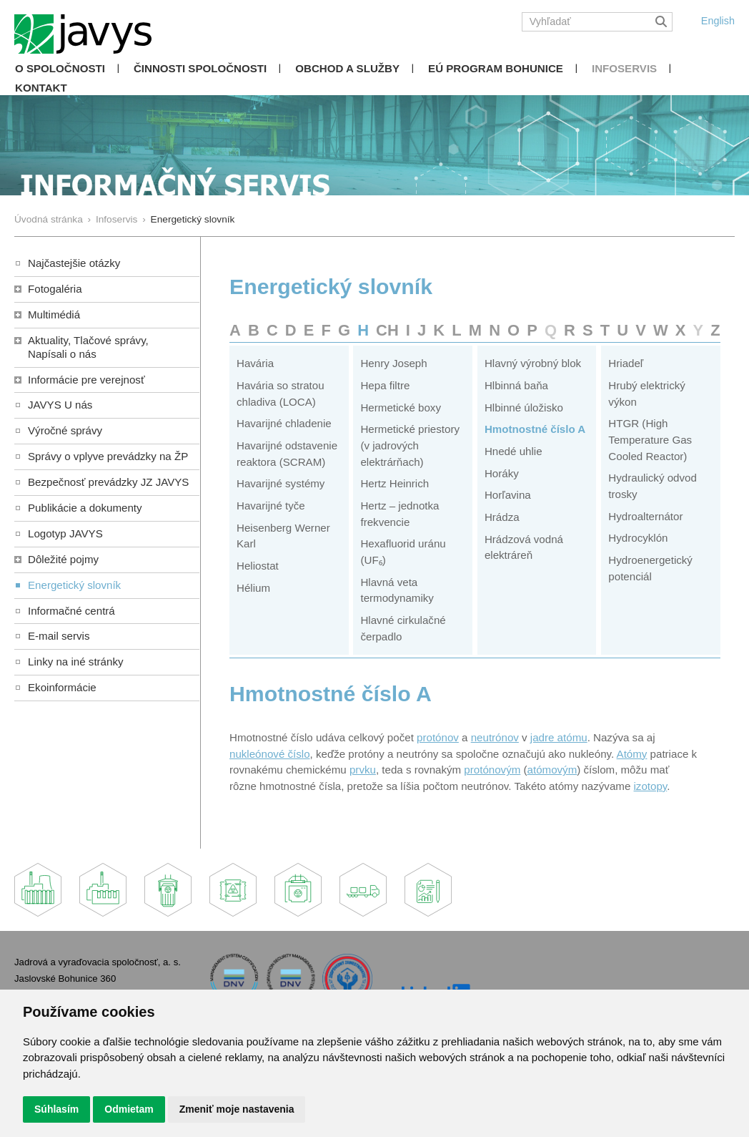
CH (387, 330)
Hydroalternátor (645, 516)
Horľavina (508, 495)
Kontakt (41, 88)
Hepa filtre (385, 385)
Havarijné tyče (271, 505)
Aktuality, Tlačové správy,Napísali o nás (88, 347)
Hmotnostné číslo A (535, 429)
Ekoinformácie (62, 687)
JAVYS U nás (60, 405)
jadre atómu (558, 737)
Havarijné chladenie (284, 423)
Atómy (632, 754)
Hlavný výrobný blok (533, 363)
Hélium (253, 588)
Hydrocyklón (638, 538)
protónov (438, 737)
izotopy (651, 786)
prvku (362, 769)
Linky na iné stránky (76, 661)
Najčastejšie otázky (74, 263)
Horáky (502, 473)
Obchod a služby (347, 68)
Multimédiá (54, 314)
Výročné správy (65, 430)
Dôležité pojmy (63, 559)
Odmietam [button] (128, 1109)
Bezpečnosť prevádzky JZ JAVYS (108, 482)
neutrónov (495, 737)
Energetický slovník (74, 585)
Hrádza (502, 517)
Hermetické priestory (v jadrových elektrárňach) (410, 445)
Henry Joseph (393, 363)
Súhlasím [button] (56, 1109)
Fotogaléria (55, 289)
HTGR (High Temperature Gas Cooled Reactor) (650, 439)
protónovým (492, 769)
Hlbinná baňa (516, 385)
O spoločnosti (60, 68)
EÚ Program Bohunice (495, 68)
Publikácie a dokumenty (85, 508)
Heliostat (258, 566)
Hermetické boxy (400, 407)
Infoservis (624, 68)
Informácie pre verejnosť (86, 380)
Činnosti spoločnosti (200, 68)
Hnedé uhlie (513, 451)
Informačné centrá (71, 611)
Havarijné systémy (280, 483)
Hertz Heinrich (394, 483)
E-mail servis (58, 636)
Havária (255, 363)
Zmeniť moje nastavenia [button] (236, 1109)
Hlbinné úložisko (524, 407)
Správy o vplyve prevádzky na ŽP (108, 456)
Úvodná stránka (48, 219)
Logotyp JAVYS (65, 533)
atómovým (552, 769)
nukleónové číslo (269, 754)
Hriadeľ (625, 363)
